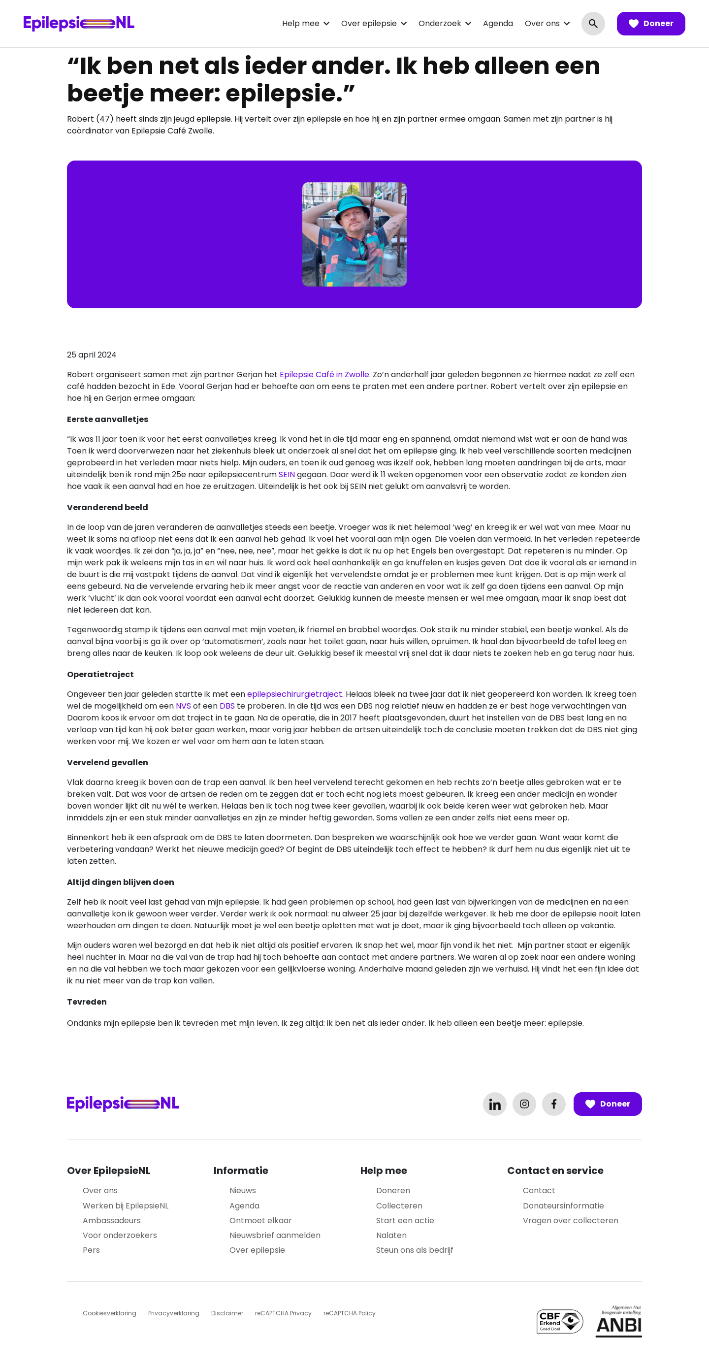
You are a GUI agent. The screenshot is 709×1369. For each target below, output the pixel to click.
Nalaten (391, 1235)
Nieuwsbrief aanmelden (275, 1235)
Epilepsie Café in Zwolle (323, 374)
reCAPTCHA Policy (349, 1313)
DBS (227, 706)
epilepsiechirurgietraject (294, 694)
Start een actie (405, 1220)
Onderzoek (440, 23)
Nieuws (242, 1190)
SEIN (287, 474)
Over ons (542, 23)
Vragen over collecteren (570, 1220)
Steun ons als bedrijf (414, 1250)
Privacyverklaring (173, 1313)
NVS (183, 706)
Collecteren (399, 1205)
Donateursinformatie (563, 1205)
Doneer (651, 24)
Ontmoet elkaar (260, 1220)
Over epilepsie (369, 23)
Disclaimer (227, 1313)
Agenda (498, 23)
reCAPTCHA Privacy (283, 1313)
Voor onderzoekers (120, 1235)
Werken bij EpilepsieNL (125, 1205)
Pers (91, 1250)
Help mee (301, 23)
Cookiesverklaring (109, 1313)
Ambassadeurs (112, 1220)
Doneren (393, 1190)
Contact (539, 1190)
